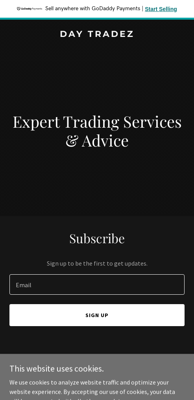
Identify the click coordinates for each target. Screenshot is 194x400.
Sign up (97, 315)
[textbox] (97, 284)
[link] (97, 35)
